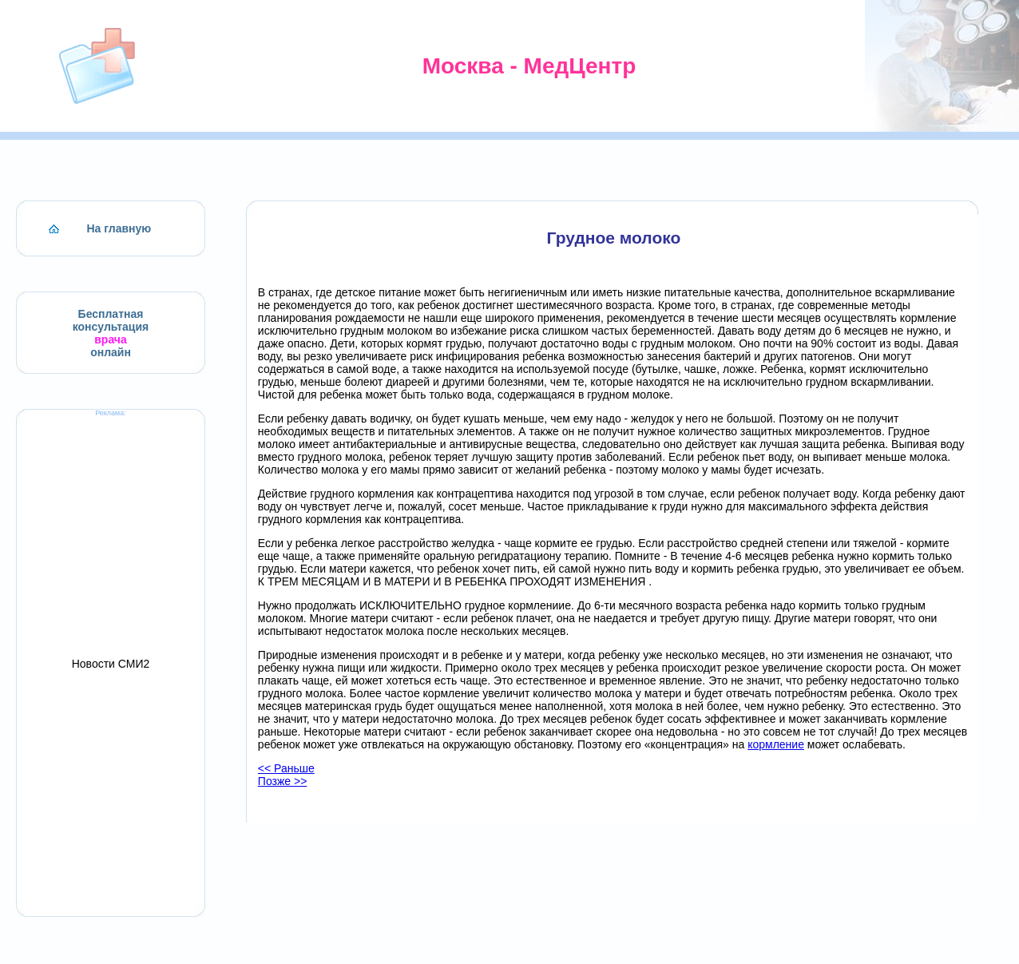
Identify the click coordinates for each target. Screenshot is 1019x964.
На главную (119, 228)
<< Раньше (286, 768)
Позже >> (282, 781)
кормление (775, 744)
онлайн (110, 352)
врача (110, 339)
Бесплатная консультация (111, 320)
